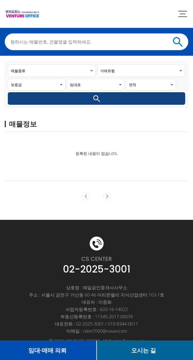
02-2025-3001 (96, 269)
